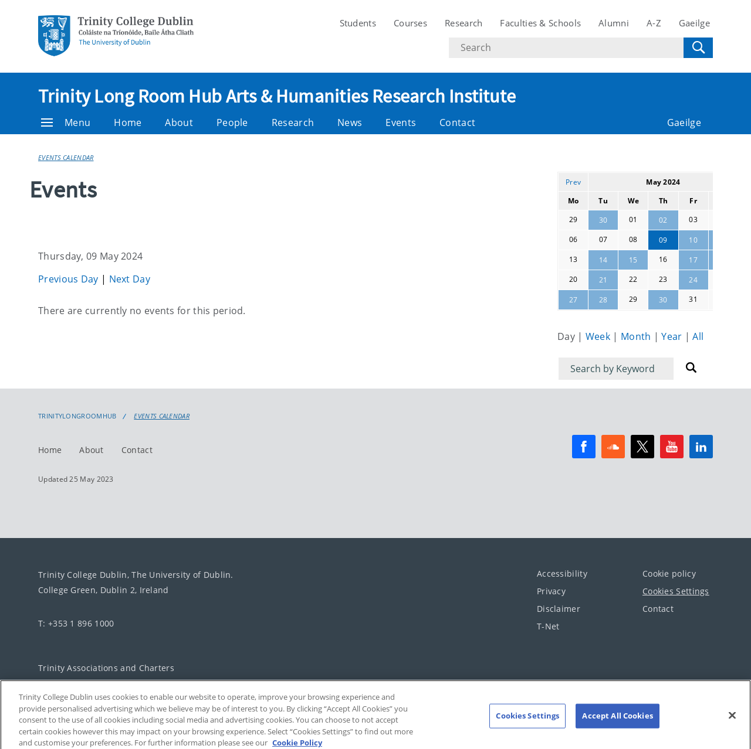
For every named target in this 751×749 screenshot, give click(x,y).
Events (400, 122)
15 (633, 260)
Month (637, 336)
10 (693, 240)
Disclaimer (558, 608)
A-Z (654, 23)
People (232, 122)
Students (358, 23)
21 (603, 280)
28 (603, 300)
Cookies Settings (675, 591)
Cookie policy (669, 573)
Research (463, 23)
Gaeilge (694, 23)
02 (663, 220)
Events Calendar (66, 157)
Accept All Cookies (617, 722)
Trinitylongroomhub (77, 416)
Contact (457, 122)
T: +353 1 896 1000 (76, 623)
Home (127, 122)
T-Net (548, 626)
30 (603, 220)
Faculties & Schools (540, 23)
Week (599, 336)
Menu (65, 122)
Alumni (613, 23)
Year (673, 336)
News (349, 122)
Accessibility (562, 573)
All (697, 336)
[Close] (732, 723)
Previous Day (69, 279)
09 (663, 240)
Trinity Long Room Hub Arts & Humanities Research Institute (277, 96)
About (179, 122)
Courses (410, 23)
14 (603, 260)
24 (693, 280)
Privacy (551, 591)
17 (693, 260)
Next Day (129, 279)
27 (573, 300)
